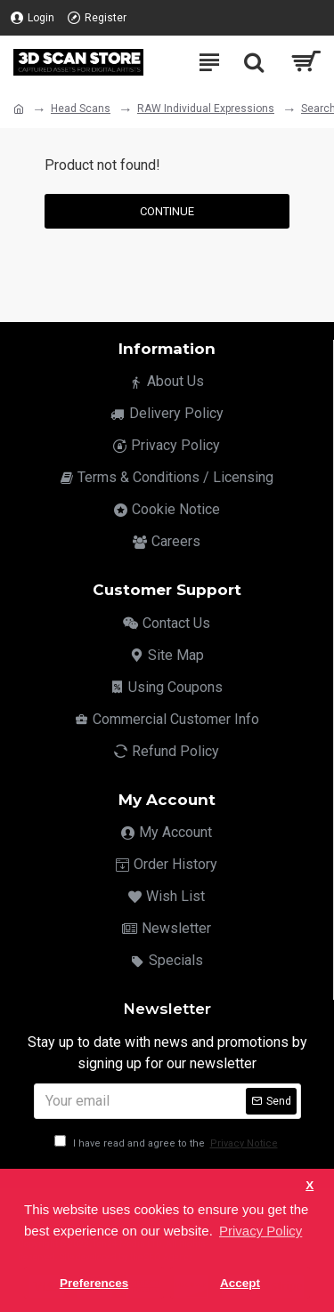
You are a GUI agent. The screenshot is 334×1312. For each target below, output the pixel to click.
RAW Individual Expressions (205, 108)
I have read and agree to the (167, 1143)
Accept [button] (240, 1283)
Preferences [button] (94, 1283)
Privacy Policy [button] (260, 1230)
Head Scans (80, 108)
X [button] (309, 1185)
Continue (167, 211)
